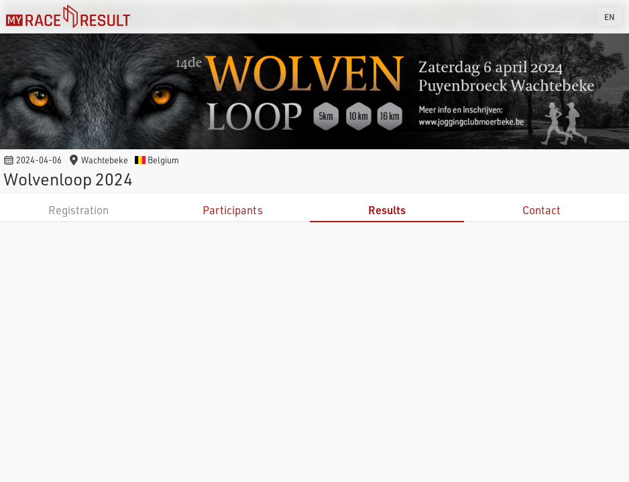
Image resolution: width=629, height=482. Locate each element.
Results (387, 210)
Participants (233, 210)
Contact (541, 210)
